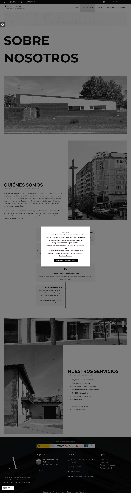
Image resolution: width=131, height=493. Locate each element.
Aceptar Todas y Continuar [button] (66, 260)
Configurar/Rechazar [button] (65, 256)
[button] (2, 24)
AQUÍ (65, 248)
